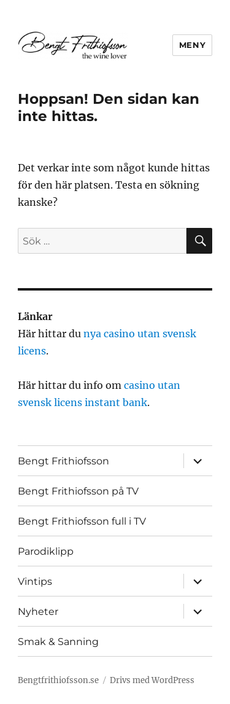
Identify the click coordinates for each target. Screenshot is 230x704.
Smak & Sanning (58, 641)
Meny (192, 45)
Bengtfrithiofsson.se (58, 680)
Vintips (35, 581)
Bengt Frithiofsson (63, 461)
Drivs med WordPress (152, 680)
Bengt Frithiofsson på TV (78, 491)
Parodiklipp (46, 551)
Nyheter (38, 611)
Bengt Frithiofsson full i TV (82, 521)
